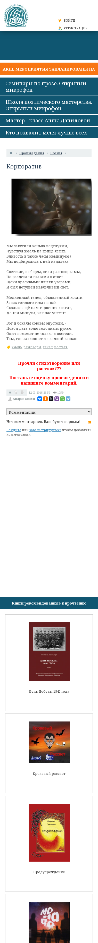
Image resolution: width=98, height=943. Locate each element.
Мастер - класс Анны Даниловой (47, 120)
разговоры (32, 347)
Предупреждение (49, 872)
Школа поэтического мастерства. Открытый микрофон (48, 105)
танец (48, 347)
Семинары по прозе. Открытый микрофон (45, 86)
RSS (89, 423)
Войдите (13, 430)
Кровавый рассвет (49, 773)
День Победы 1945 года (49, 691)
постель (61, 347)
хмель (17, 347)
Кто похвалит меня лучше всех (46, 132)
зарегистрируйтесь (45, 430)
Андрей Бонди (24, 399)
